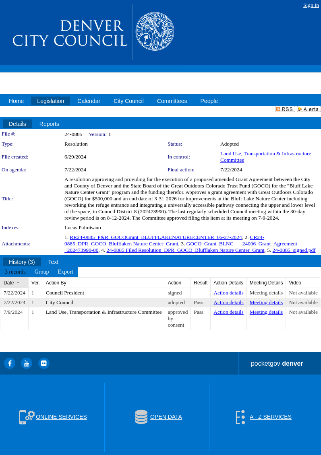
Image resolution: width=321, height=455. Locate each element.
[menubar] (39, 272)
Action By (56, 283)
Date (9, 283)
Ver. (35, 283)
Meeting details (266, 293)
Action (174, 283)
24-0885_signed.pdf (294, 250)
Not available (303, 293)
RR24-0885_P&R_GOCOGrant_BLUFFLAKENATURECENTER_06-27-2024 (156, 237)
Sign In (311, 5)
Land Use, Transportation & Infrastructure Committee (104, 312)
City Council (60, 302)
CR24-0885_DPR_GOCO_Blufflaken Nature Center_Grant (164, 240)
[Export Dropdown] (65, 272)
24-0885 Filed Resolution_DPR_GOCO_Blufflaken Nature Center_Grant (185, 250)
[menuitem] (15, 272)
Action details (228, 293)
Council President (65, 293)
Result (200, 283)
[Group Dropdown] (42, 272)
